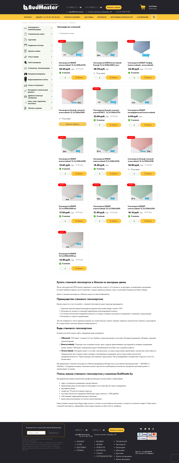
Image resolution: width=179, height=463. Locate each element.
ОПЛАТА (80, 450)
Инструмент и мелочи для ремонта (36, 91)
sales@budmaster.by (76, 12)
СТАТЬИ (99, 453)
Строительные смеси (34, 34)
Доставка (88, 17)
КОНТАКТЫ (100, 450)
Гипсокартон (120, 444)
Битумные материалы (34, 74)
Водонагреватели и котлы (36, 79)
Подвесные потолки (33, 45)
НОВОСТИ (100, 447)
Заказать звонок (113, 7)
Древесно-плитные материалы (33, 96)
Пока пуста (153, 7)
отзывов (150, 453)
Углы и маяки (31, 57)
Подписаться (53, 433)
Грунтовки (30, 39)
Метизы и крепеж (33, 108)
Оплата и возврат (72, 17)
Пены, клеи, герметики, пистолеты (35, 102)
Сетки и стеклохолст (34, 85)
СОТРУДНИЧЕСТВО (104, 456)
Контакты (101, 17)
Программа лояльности (122, 17)
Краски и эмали (32, 51)
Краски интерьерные (124, 456)
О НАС (79, 444)
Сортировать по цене (67, 33)
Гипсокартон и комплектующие (32, 28)
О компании (142, 17)
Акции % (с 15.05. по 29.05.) (48, 17)
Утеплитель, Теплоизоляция (37, 68)
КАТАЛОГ (80, 441)
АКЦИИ (99, 444)
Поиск (154, 17)
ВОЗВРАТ (100, 441)
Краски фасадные (123, 459)
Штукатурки (120, 447)
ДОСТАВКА (81, 447)
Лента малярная (32, 62)
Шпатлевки (120, 450)
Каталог (28, 17)
